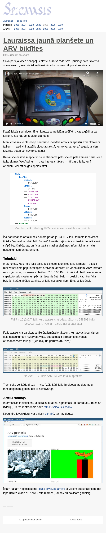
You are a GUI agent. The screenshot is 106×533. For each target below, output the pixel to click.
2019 (60, 25)
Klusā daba (76, 519)
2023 (31, 25)
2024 (24, 25)
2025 (16, 25)
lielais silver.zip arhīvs (51, 488)
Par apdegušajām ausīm (30, 519)
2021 (45, 29)
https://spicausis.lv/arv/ (58, 407)
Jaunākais (8, 21)
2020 (52, 25)
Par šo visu (21, 21)
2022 (38, 25)
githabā (49, 413)
